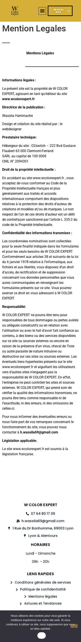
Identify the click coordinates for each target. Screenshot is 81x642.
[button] (42, 11)
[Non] (74, 626)
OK (42, 635)
